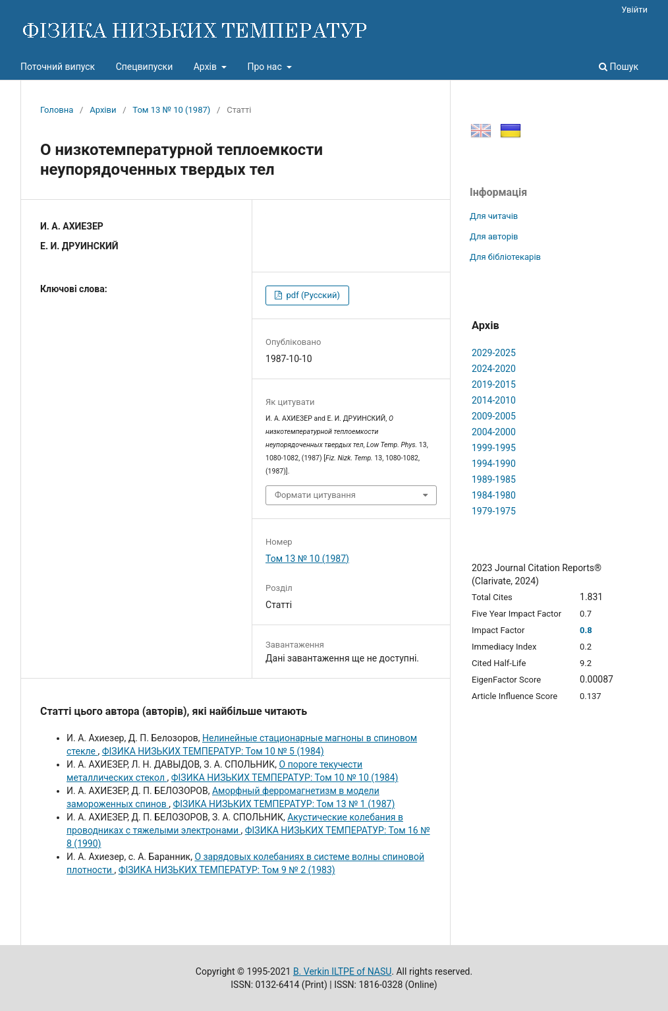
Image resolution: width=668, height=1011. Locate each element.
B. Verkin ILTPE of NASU (342, 971)
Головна (56, 110)
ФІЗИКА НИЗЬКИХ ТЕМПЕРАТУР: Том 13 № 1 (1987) (284, 804)
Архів (206, 66)
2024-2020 (494, 368)
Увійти (634, 10)
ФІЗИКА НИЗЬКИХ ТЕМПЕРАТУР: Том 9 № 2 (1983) (227, 870)
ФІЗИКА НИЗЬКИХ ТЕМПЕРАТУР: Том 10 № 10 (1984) (285, 777)
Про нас (265, 66)
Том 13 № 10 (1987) (171, 110)
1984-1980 (494, 495)
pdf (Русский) (312, 295)
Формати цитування (315, 495)
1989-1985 (494, 479)
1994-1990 (494, 463)
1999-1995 (494, 448)
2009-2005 (494, 416)
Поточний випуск (57, 66)
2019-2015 (494, 384)
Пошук (618, 66)
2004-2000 (494, 432)
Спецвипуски (144, 66)
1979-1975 (494, 511)
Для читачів (494, 216)
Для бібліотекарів (505, 257)
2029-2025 (494, 353)
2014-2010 (494, 400)
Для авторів (494, 236)
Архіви (103, 110)
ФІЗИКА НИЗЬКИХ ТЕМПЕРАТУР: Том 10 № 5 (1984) (213, 751)
